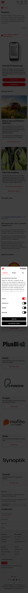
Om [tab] (23, 272)
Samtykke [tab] (5, 272)
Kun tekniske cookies (14, 323)
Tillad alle (14, 319)
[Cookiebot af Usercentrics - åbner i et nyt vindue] (20, 269)
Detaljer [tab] (14, 272)
